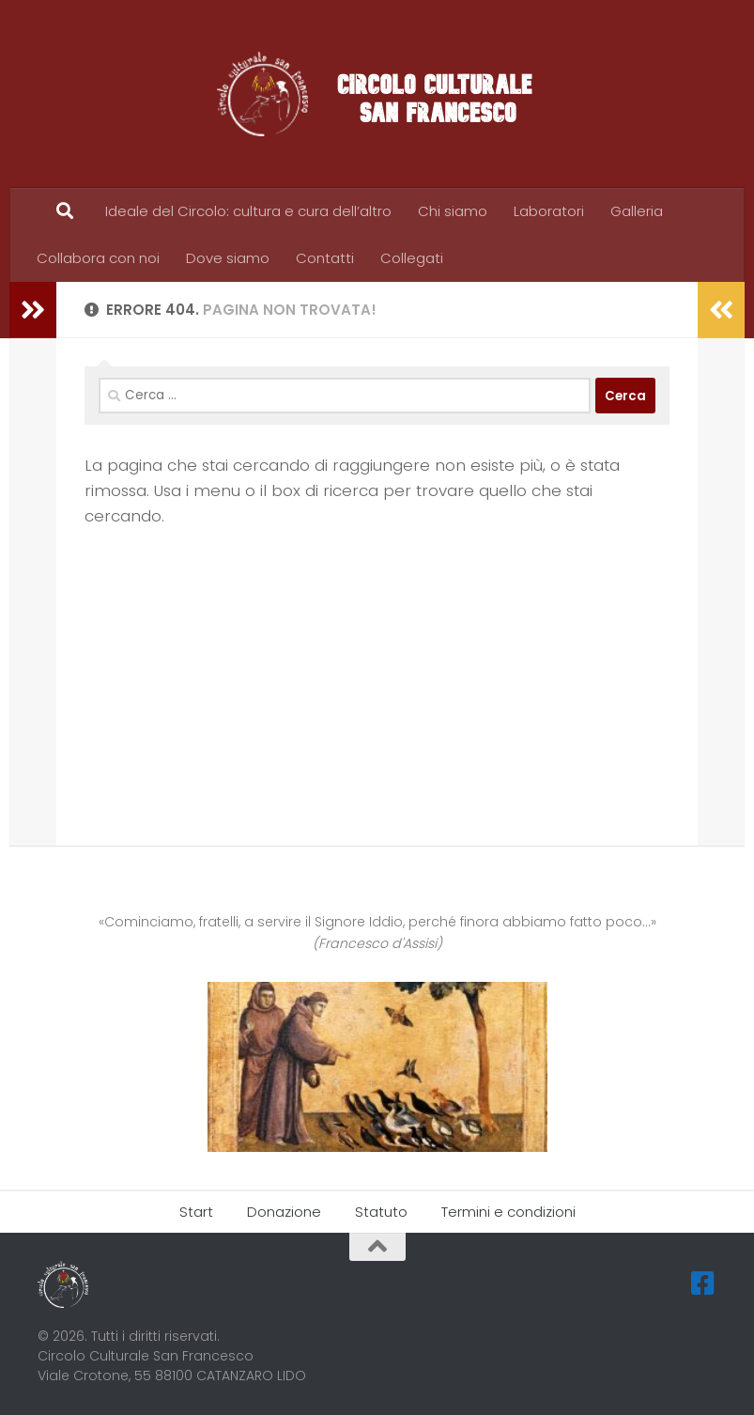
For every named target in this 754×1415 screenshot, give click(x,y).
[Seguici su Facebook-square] (703, 1283)
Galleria (636, 211)
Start (196, 1211)
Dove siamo (227, 258)
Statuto (381, 1211)
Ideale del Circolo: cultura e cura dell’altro (248, 211)
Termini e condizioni (508, 1211)
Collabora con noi (98, 258)
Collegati (411, 258)
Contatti (325, 258)
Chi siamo (452, 211)
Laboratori (549, 211)
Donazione (284, 1211)
